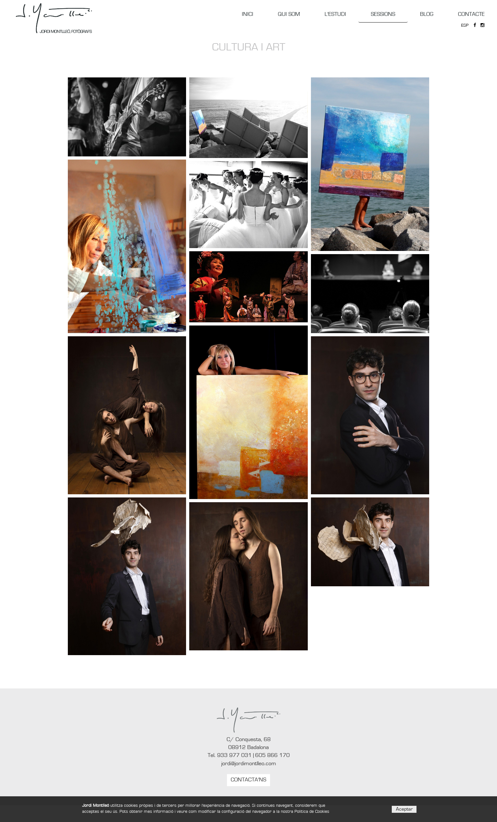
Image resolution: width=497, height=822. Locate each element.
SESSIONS (383, 14)
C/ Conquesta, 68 (249, 739)
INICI (247, 14)
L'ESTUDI (335, 14)
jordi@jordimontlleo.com (248, 763)
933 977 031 (234, 755)
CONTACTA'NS (248, 780)
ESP (464, 25)
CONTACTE (471, 14)
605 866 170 (272, 755)
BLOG (426, 14)
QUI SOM (289, 14)
